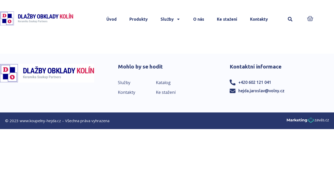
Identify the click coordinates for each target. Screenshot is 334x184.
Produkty (138, 19)
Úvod (111, 19)
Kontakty (259, 19)
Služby (170, 19)
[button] (290, 19)
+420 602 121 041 (254, 82)
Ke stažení (227, 19)
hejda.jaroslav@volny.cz (261, 90)
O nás (198, 19)
